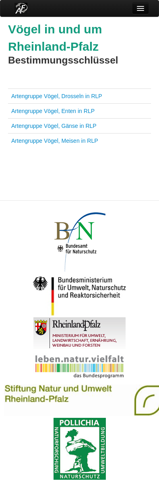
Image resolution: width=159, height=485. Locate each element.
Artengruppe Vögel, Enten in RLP (53, 111)
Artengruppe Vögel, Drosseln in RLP (56, 96)
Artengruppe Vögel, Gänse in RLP (54, 126)
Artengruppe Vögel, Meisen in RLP (54, 141)
